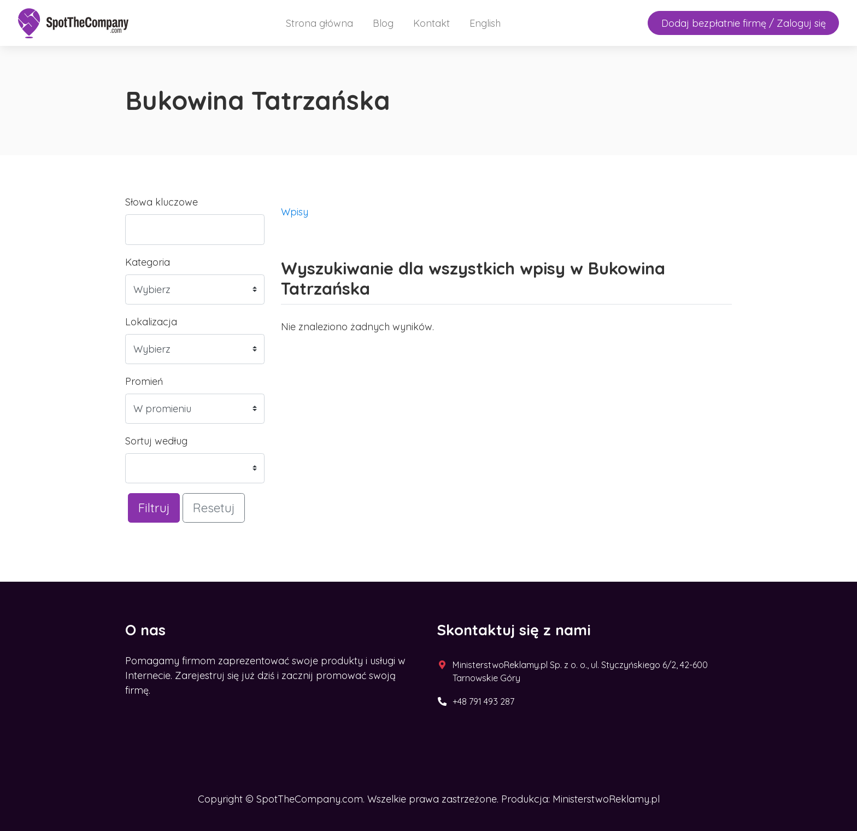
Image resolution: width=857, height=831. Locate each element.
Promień (144, 381)
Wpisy (294, 212)
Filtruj (153, 508)
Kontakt (431, 23)
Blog (383, 23)
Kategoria (147, 262)
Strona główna (319, 23)
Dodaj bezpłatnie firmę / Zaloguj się (743, 23)
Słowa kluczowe (161, 202)
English (485, 23)
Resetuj (213, 508)
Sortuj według (156, 441)
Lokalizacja (151, 321)
